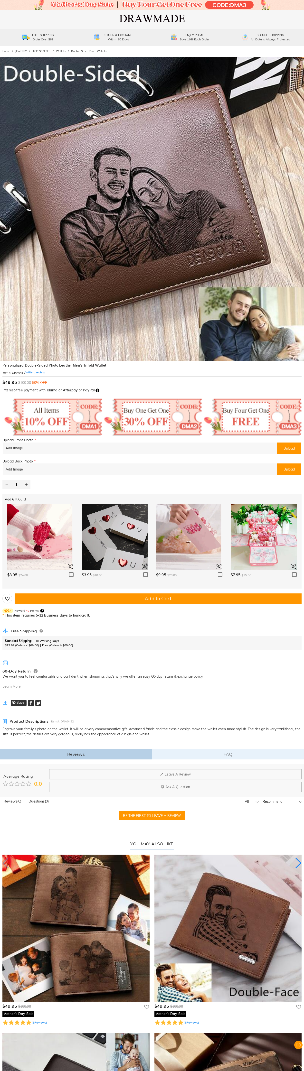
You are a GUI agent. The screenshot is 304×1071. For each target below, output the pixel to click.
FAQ (228, 754)
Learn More (11, 686)
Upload (289, 448)
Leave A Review (175, 774)
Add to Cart (158, 598)
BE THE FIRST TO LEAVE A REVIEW (152, 815)
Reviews (76, 754)
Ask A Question (175, 787)
